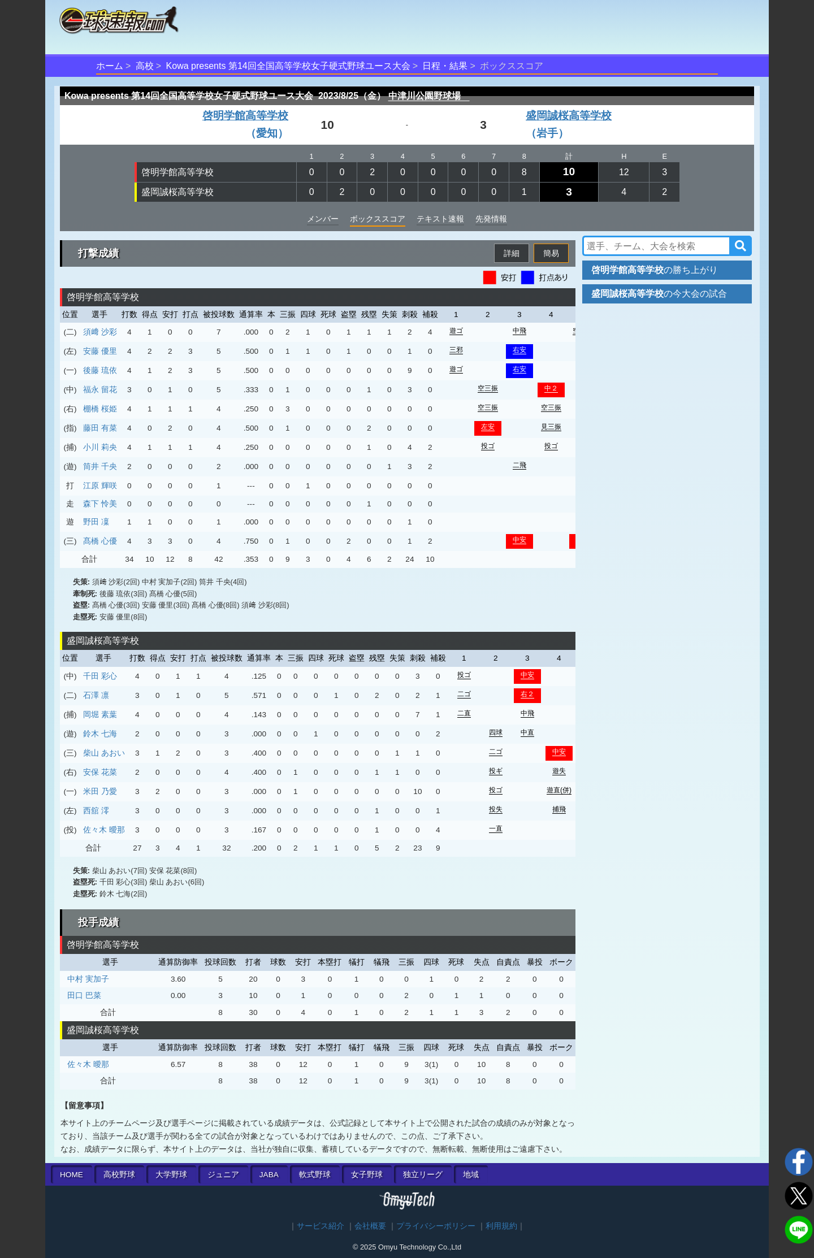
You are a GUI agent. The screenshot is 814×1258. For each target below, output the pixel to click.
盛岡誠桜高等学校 (177, 192)
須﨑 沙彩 (100, 331)
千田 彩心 (100, 675)
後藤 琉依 (100, 370)
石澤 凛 (96, 695)
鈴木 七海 (100, 733)
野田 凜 (96, 521)
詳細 (511, 253)
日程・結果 (444, 66)
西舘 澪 (96, 810)
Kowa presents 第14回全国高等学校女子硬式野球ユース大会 (288, 66)
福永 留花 (100, 389)
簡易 (551, 253)
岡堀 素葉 (100, 714)
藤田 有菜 (100, 427)
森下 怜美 (100, 503)
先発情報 (491, 218)
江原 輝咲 (100, 485)
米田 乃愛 (100, 791)
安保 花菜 (100, 772)
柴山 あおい (104, 752)
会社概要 (370, 1226)
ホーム (109, 66)
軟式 (315, 1174)
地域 (471, 1174)
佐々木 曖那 (104, 829)
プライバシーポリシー (435, 1226)
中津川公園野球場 (429, 96)
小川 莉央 (100, 447)
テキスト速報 (440, 218)
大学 (171, 1174)
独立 (423, 1174)
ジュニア (223, 1174)
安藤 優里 (100, 350)
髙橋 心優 (100, 540)
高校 (145, 66)
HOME (71, 1174)
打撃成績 (98, 253)
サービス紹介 (320, 1226)
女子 (367, 1174)
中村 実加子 (88, 978)
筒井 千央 (100, 466)
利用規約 (501, 1226)
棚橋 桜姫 (100, 408)
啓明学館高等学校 (177, 172)
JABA (269, 1174)
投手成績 (98, 922)
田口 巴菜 (84, 995)
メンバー (323, 218)
